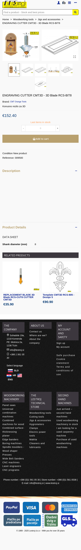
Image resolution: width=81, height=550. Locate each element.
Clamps (33, 428)
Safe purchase (65, 355)
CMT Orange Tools (18, 102)
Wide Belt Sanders (13, 458)
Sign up (60, 343)
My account (63, 347)
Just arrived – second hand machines (64, 413)
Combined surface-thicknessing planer (13, 432)
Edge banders (10, 439)
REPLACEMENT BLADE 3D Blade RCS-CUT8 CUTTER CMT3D (19, 297)
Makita (33, 439)
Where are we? (38, 335)
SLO (16, 370)
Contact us (35, 331)
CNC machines (11, 462)
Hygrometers (36, 424)
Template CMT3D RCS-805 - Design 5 (58, 296)
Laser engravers (11, 466)
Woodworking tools (40, 413)
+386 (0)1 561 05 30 (29, 479)
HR (14, 375)
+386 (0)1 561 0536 (66, 479)
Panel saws (9, 405)
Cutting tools (36, 416)
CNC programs (10, 470)
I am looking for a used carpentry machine (66, 432)
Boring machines (12, 443)
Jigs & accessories (40, 420)
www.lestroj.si (52, 483)
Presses (7, 454)
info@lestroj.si (17, 350)
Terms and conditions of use (64, 371)
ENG (10, 379)
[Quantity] (40, 128)
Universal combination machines (9, 413)
